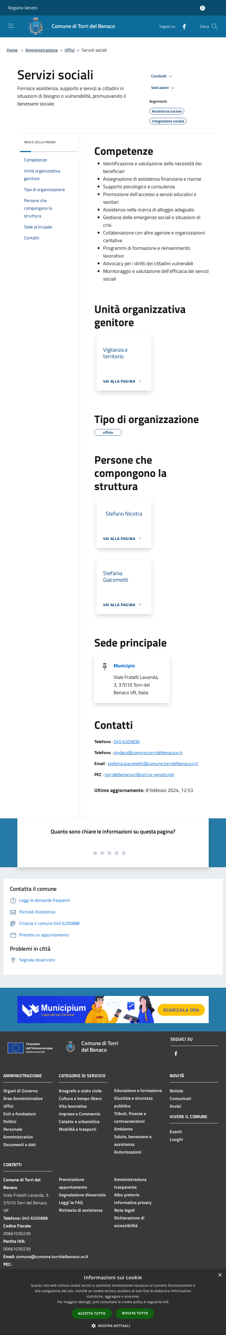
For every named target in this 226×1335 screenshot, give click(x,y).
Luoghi (176, 1139)
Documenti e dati (19, 1144)
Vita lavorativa (73, 1106)
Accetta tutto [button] (92, 1313)
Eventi (176, 1131)
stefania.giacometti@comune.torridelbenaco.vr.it (153, 763)
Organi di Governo (20, 1090)
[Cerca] (214, 26)
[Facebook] (182, 26)
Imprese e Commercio (79, 1113)
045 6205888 (35, 1218)
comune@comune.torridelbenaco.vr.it (52, 1256)
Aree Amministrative (23, 1098)
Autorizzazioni (127, 1152)
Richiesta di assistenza (81, 1210)
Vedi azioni (163, 88)
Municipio (124, 665)
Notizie (176, 1090)
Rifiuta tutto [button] (135, 1313)
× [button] (220, 1275)
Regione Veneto (22, 7)
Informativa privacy (132, 1202)
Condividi (162, 76)
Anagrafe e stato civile (80, 1090)
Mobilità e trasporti (77, 1129)
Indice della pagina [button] (40, 142)
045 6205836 (127, 741)
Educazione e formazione (138, 1090)
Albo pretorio (127, 1194)
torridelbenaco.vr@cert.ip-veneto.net (139, 774)
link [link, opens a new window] (166, 1302)
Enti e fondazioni (19, 1113)
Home (12, 50)
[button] (113, 1325)
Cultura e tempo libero (80, 1098)
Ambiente (123, 1129)
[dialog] (113, 1302)
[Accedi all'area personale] (202, 8)
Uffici (70, 50)
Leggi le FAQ (71, 1202)
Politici (9, 1121)
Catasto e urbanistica (79, 1121)
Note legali (124, 1210)
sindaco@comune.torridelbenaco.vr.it (148, 752)
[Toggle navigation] (11, 26)
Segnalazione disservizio (82, 1194)
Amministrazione (42, 50)
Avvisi (175, 1106)
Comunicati (180, 1098)
